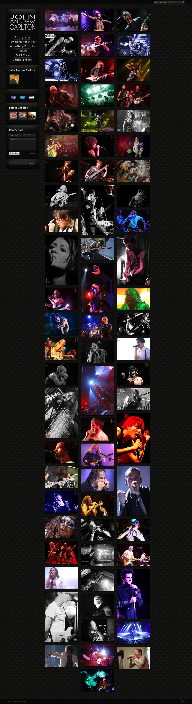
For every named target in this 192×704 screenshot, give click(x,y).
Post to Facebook (13, 96)
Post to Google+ (31, 96)
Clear (34, 153)
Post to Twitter (22, 96)
